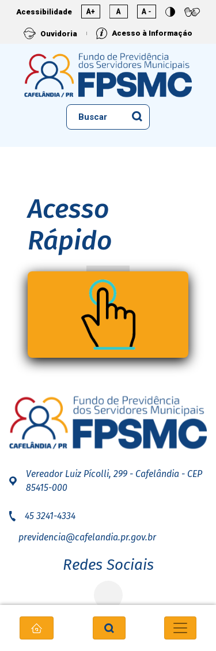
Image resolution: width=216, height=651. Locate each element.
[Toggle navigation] (180, 627)
